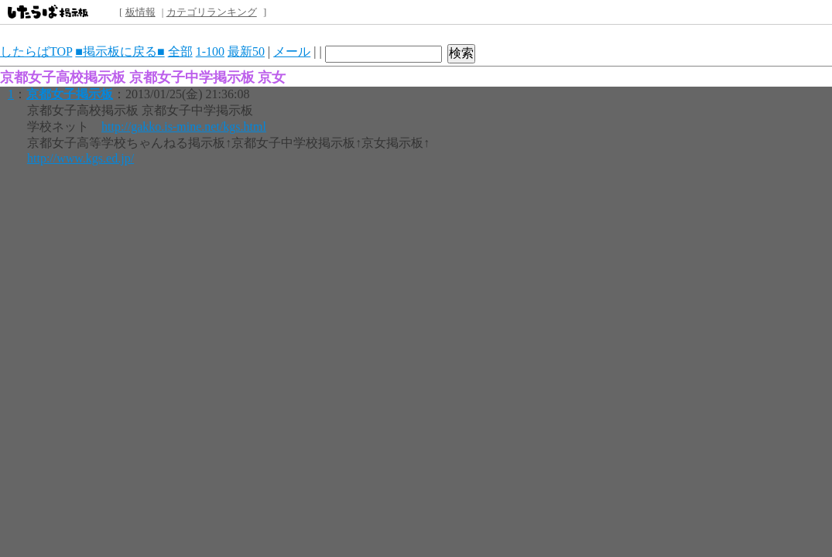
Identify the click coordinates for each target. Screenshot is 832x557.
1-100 (210, 51)
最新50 (246, 51)
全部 (180, 51)
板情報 (140, 12)
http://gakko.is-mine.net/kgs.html (183, 126)
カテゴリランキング (211, 12)
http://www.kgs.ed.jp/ (80, 158)
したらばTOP (36, 51)
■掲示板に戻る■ (119, 51)
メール (291, 51)
